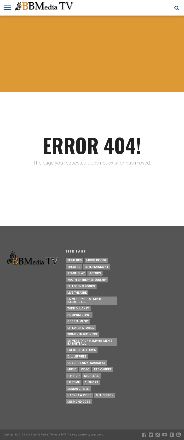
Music (71, 369)
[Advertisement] (92, 53)
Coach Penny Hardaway (86, 363)
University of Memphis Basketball (85, 300)
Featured (74, 260)
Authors (91, 382)
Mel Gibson (105, 395)
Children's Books (81, 286)
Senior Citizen (78, 388)
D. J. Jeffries (76, 356)
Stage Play (76, 273)
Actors (95, 273)
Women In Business (82, 334)
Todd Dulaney (78, 308)
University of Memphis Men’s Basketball (89, 342)
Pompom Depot (79, 315)
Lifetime (73, 382)
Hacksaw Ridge (79, 395)
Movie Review (96, 260)
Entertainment (96, 267)
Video (85, 369)
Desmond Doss (78, 401)
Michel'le (91, 376)
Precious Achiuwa (81, 350)
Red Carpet (102, 369)
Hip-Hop (73, 376)
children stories (80, 328)
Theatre (73, 267)
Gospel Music (78, 321)
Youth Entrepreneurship (87, 279)
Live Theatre (77, 292)
